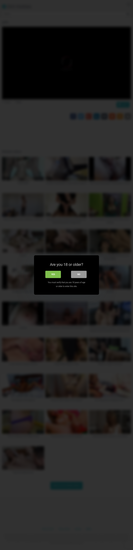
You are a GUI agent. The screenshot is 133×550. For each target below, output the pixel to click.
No (78, 274)
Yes (53, 274)
